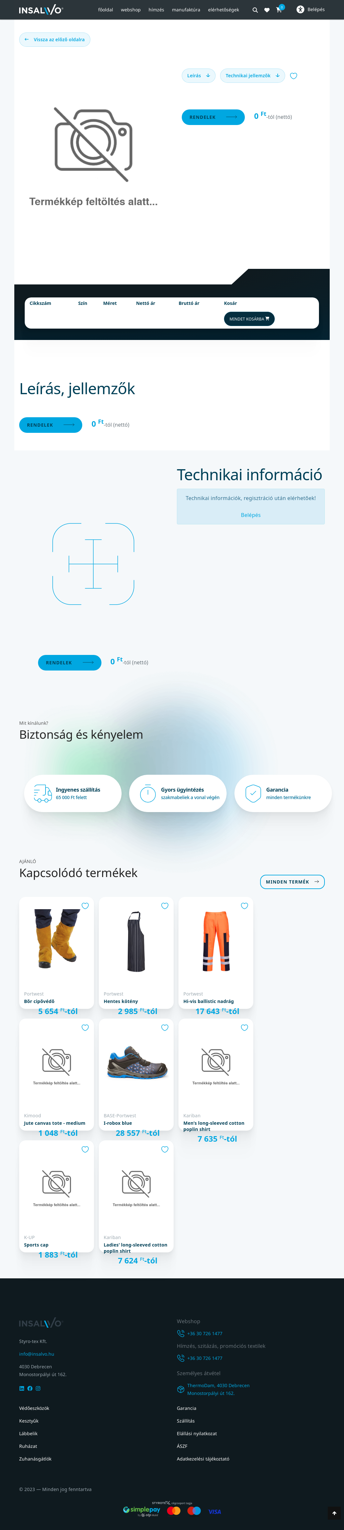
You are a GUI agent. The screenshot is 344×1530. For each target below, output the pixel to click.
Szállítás (186, 1421)
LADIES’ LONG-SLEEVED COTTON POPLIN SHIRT (135, 1246)
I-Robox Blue (118, 1122)
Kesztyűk (28, 1421)
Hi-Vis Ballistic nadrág (208, 1000)
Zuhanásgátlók (35, 1459)
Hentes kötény (121, 1000)
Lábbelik (28, 1433)
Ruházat (28, 1446)
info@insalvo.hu (36, 1352)
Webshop (131, 9)
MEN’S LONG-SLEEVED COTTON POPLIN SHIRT (214, 1125)
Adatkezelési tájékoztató (203, 1459)
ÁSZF (182, 1446)
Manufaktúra (186, 9)
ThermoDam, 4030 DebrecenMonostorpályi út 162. (218, 1389)
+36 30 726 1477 (204, 1332)
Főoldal (105, 9)
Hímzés (156, 9)
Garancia (186, 1408)
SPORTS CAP (36, 1244)
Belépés (251, 513)
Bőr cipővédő (39, 1000)
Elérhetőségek (223, 9)
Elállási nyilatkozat (197, 1433)
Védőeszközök (34, 1408)
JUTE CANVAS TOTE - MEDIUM (55, 1122)
